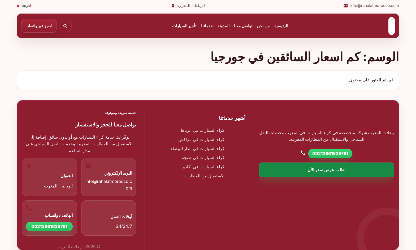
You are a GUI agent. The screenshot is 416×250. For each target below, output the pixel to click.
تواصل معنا (243, 26)
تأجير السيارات (184, 26)
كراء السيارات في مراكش (201, 139)
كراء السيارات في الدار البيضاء (197, 148)
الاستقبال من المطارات (204, 175)
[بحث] (65, 26)
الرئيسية (281, 26)
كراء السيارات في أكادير (203, 166)
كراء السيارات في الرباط (202, 130)
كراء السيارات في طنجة (203, 157)
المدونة (223, 26)
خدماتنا (207, 26)
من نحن (263, 26)
